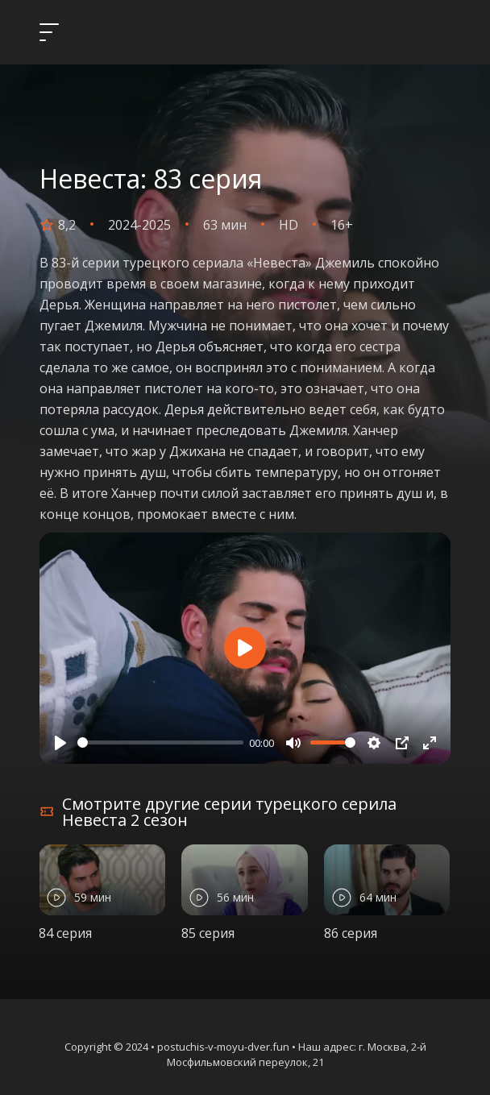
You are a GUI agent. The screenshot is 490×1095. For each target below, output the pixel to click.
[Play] (60, 743)
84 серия (65, 933)
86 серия (350, 933)
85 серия (208, 933)
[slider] (160, 742)
